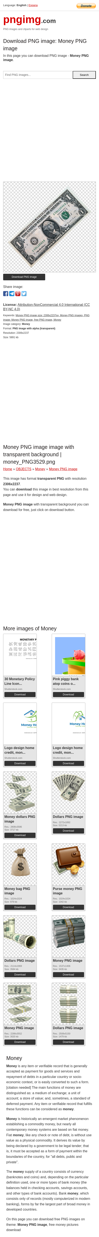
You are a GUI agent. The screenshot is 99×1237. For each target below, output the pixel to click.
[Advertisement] (49, 132)
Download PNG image (24, 276)
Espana (33, 5)
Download (19, 694)
